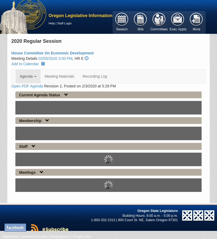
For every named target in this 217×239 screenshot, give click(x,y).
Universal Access (35, 236)
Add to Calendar (28, 64)
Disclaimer (11, 236)
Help (52, 23)
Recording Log (95, 76)
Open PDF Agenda (27, 86)
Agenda (28, 76)
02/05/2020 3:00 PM (55, 58)
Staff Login (64, 23)
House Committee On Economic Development (52, 53)
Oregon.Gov (82, 236)
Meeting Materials (59, 76)
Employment (60, 236)
